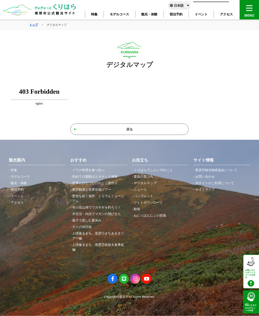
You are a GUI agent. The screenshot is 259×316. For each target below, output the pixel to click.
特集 (14, 170)
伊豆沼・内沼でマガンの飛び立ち (96, 214)
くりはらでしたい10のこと (153, 170)
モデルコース (20, 176)
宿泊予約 (17, 189)
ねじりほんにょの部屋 (150, 215)
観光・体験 (19, 183)
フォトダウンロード (148, 202)
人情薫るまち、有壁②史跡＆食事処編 (98, 247)
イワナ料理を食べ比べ (88, 170)
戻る (103, 129)
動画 (137, 209)
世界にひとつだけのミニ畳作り (95, 183)
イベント (17, 196)
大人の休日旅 (82, 227)
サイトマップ (205, 189)
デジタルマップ (145, 183)
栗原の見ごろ (143, 176)
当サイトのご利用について (214, 183)
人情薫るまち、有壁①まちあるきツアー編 (98, 235)
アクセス (17, 202)
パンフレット (143, 196)
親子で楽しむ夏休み (86, 220)
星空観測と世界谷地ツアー (91, 189)
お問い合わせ (205, 176)
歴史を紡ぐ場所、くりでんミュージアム (98, 198)
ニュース (140, 189)
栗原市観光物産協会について (216, 170)
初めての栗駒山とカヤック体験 (95, 176)
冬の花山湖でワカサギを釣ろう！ (96, 207)
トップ (33, 25)
